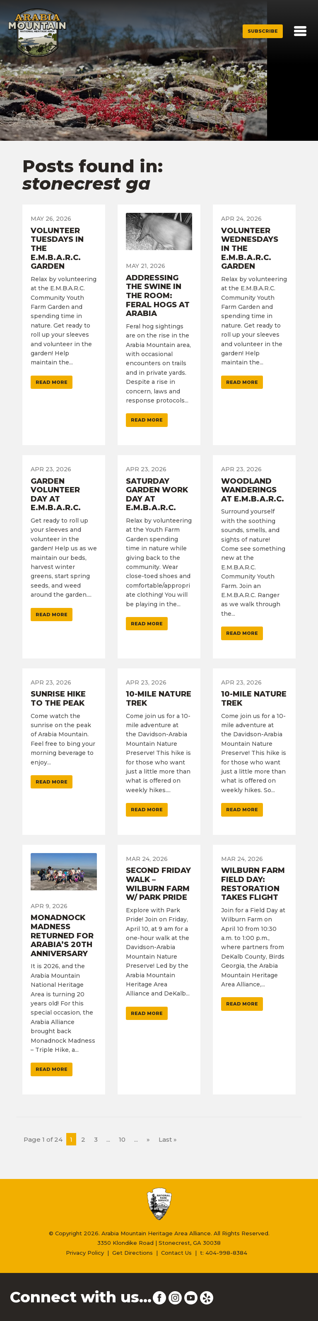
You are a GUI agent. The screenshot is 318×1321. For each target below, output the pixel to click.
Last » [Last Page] (168, 1139)
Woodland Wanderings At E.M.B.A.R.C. (252, 490)
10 (122, 1139)
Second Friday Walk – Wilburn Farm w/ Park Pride (158, 884)
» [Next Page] (148, 1139)
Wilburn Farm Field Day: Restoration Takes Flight (253, 884)
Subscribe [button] (263, 31)
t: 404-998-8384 (223, 1252)
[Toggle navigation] (300, 31)
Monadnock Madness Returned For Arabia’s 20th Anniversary (62, 935)
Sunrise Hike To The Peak (58, 698)
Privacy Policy (85, 1252)
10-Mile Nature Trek (158, 698)
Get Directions (132, 1252)
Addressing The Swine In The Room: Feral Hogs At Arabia (158, 295)
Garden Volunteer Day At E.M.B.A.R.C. (56, 495)
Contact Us (176, 1252)
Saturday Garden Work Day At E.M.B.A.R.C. (157, 495)
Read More (51, 382)
